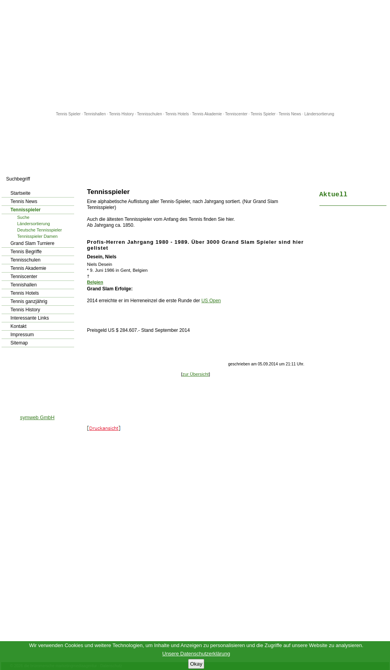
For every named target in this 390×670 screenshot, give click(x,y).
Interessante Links (30, 318)
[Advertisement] (195, 55)
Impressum (22, 334)
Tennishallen (95, 114)
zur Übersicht (195, 374)
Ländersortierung (319, 114)
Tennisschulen (149, 114)
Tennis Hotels (177, 114)
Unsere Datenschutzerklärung (196, 654)
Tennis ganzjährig (29, 301)
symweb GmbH (37, 417)
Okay (196, 664)
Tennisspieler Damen (37, 236)
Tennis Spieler (68, 114)
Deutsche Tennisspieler (39, 230)
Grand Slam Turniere (32, 243)
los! (74, 179)
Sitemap (19, 343)
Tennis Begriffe (26, 251)
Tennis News (290, 114)
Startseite (21, 193)
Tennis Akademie (207, 114)
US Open (211, 300)
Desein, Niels (102, 257)
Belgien (95, 282)
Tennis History (121, 114)
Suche (23, 217)
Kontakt (19, 326)
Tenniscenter (236, 114)
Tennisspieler (26, 210)
